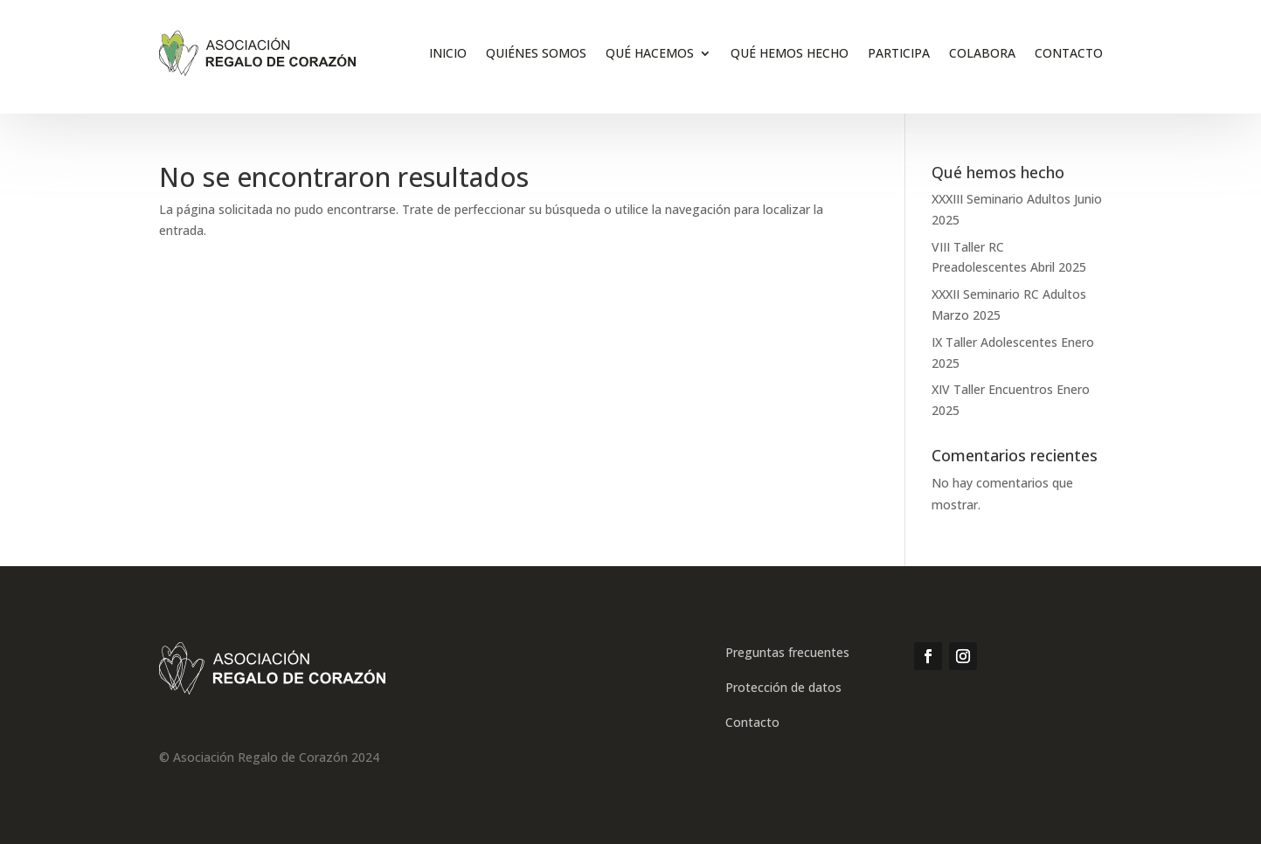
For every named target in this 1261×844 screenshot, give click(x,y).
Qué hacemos (650, 53)
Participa (899, 53)
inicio (448, 53)
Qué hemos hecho (790, 53)
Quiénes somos (536, 53)
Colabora (982, 53)
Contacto (1069, 53)
